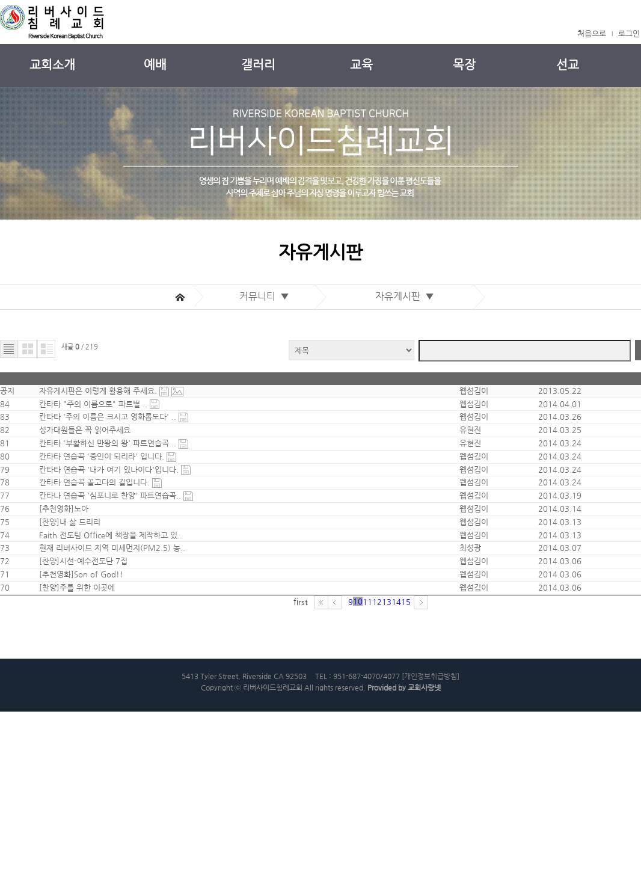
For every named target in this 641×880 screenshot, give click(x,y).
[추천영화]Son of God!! (79, 709)
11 (323, 763)
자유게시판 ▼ (407, 252)
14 (370, 763)
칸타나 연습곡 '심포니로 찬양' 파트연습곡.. (109, 561)
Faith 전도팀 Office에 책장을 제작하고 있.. (108, 635)
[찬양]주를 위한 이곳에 (75, 734)
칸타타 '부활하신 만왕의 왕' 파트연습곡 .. (107, 462)
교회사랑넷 (424, 855)
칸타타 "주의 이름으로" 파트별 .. (92, 388)
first (237, 763)
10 (308, 763)
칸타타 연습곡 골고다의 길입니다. (93, 536)
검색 (602, 305)
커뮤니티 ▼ (266, 252)
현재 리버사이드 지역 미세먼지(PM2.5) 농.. (110, 660)
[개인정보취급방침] (430, 840)
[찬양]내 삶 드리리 (68, 610)
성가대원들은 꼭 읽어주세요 (83, 438)
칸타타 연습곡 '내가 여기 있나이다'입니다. (108, 512)
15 (386, 763)
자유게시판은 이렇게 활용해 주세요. (106, 364)
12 (339, 763)
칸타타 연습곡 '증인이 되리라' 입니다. (101, 487)
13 (355, 763)
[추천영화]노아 (62, 586)
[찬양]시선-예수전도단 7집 (81, 684)
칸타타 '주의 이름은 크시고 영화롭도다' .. (107, 413)
